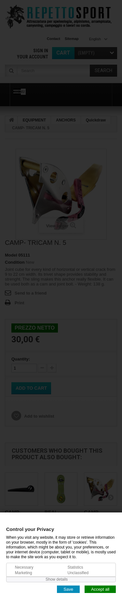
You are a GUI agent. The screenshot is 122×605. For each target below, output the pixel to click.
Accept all (100, 588)
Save (68, 588)
